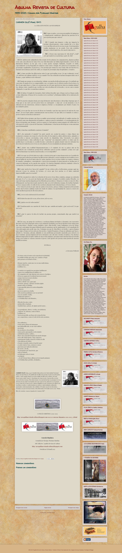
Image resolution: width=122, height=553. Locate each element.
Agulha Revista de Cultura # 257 (91, 129)
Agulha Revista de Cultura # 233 (91, 70)
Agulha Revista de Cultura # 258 (91, 132)
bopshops (82, 550)
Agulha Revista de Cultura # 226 (91, 53)
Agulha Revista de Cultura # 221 (91, 40)
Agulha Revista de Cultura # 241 (91, 90)
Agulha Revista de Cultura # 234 (91, 72)
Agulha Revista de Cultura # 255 (91, 124)
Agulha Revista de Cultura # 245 (91, 100)
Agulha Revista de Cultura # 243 (91, 95)
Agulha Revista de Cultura (45, 7)
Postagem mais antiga (73, 507)
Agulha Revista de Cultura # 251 (91, 114)
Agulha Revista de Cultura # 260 (91, 137)
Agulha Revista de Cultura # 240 (91, 87)
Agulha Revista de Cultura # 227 (91, 55)
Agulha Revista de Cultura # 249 (91, 109)
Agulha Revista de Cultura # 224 (91, 48)
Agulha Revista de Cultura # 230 (91, 63)
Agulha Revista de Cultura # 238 (91, 82)
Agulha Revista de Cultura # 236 (91, 77)
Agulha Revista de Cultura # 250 (91, 112)
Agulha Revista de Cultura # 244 (91, 97)
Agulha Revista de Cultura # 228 (91, 58)
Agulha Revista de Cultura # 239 (91, 85)
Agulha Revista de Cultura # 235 (91, 75)
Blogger (91, 550)
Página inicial (47, 507)
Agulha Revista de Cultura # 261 (91, 139)
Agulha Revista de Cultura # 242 (91, 92)
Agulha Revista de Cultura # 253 (91, 119)
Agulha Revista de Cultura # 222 (91, 43)
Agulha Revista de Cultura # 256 (91, 127)
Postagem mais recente (21, 507)
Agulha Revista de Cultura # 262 (91, 141)
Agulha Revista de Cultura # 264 (91, 146)
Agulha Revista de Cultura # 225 (91, 50)
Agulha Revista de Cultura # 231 (91, 65)
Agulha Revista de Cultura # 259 (91, 134)
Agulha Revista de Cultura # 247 (91, 104)
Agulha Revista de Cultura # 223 (91, 45)
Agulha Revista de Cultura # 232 (91, 67)
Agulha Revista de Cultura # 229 (91, 60)
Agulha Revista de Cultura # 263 (91, 144)
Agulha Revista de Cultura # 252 (91, 117)
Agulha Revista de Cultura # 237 (91, 80)
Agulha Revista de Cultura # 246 (91, 102)
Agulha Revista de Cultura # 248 (91, 107)
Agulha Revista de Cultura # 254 (91, 122)
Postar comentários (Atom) (49, 512)
